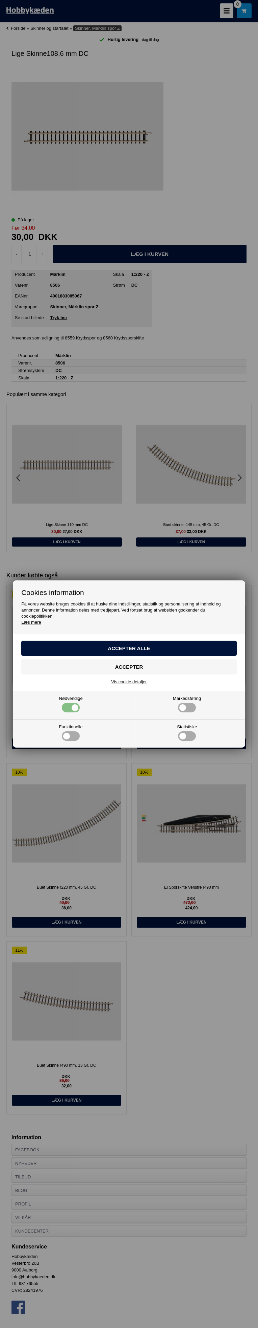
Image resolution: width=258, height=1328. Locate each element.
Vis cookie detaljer (129, 682)
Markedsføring (187, 704)
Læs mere (31, 622)
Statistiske (187, 733)
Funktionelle (71, 733)
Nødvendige (71, 704)
